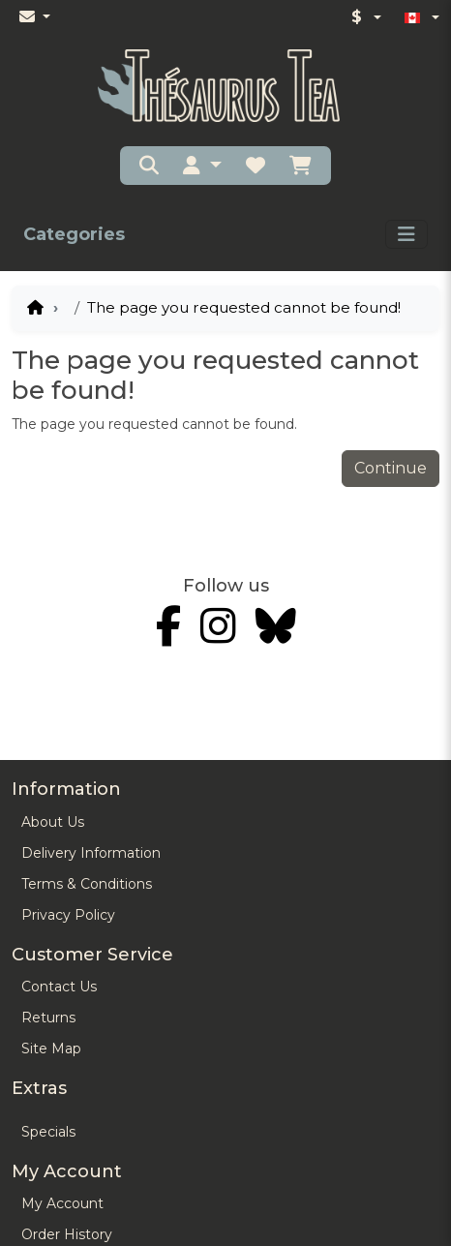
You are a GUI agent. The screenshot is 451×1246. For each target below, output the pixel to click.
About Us (52, 822)
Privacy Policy (68, 915)
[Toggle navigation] (406, 234)
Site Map (51, 1048)
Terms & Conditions (86, 884)
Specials (48, 1131)
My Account (62, 1203)
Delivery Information (91, 853)
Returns (48, 1017)
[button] (202, 165)
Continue (390, 468)
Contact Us (59, 986)
